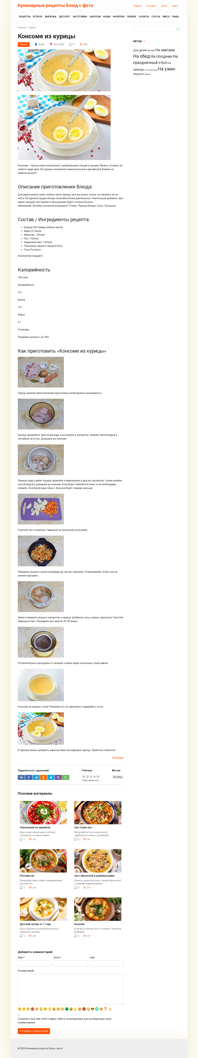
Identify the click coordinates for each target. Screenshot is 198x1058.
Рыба (175, 16)
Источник (117, 757)
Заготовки (80, 16)
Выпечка (50, 16)
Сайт (92, 957)
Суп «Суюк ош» (83, 827)
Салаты (144, 16)
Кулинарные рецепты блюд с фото (55, 5)
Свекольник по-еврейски (35, 827)
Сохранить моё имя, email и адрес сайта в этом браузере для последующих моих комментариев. (64, 1020)
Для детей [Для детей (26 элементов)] (139, 50)
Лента (164, 6)
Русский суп (27, 875)
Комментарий (26, 970)
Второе (37, 16)
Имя (21, 957)
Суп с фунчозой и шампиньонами (94, 875)
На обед (117, 777)
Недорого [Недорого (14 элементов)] (138, 73)
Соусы (155, 16)
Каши (106, 16)
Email (57, 957)
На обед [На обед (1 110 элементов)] (141, 56)
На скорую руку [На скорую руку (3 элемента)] (151, 70)
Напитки (118, 16)
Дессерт (64, 16)
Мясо (166, 16)
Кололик (79, 924)
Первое (131, 16)
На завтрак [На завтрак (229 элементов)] (165, 50)
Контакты (151, 6)
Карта (175, 6)
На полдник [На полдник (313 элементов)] (161, 56)
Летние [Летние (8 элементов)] (151, 50)
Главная (137, 6)
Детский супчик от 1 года (35, 924)
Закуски (95, 16)
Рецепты (24, 16)
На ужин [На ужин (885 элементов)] (166, 69)
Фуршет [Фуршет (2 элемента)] (148, 74)
